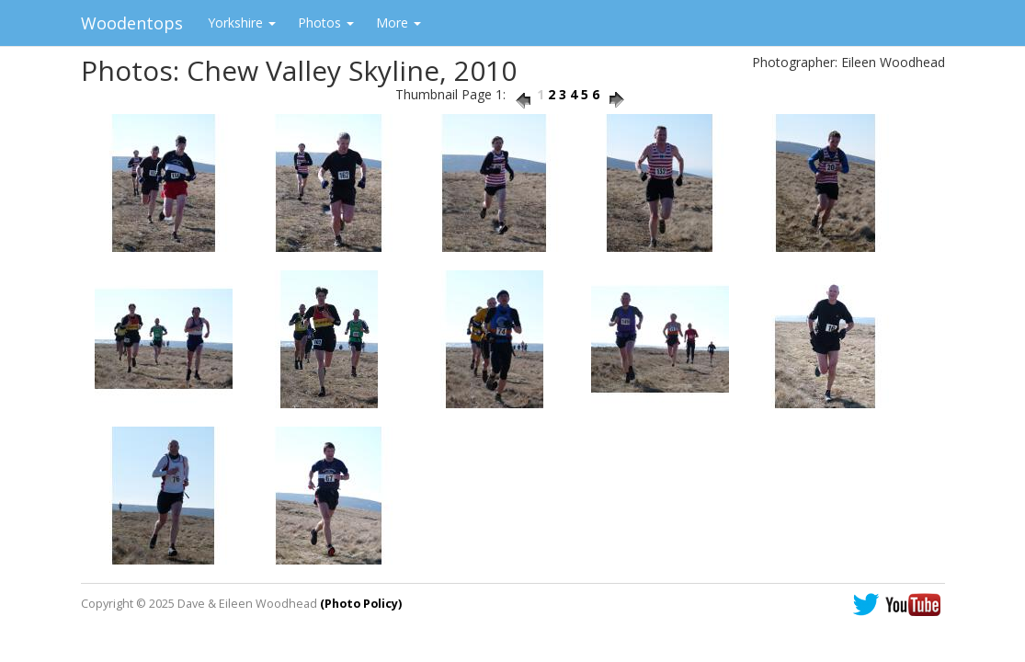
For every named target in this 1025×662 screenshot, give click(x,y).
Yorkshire (242, 22)
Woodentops (132, 23)
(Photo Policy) (361, 603)
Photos (326, 22)
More (398, 22)
